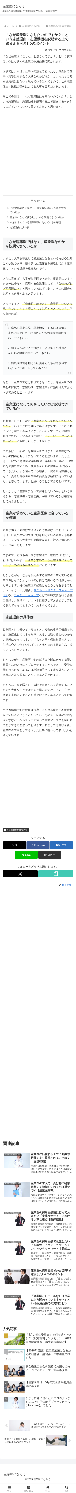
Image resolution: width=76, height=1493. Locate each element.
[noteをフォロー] (55, 873)
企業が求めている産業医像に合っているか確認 (35, 222)
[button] (49, 855)
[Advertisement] (38, 152)
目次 (33, 200)
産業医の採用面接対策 (16, 830)
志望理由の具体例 (19, 227)
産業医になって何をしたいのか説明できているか (37, 217)
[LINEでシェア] (26, 855)
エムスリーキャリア (26, 595)
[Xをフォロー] (20, 873)
